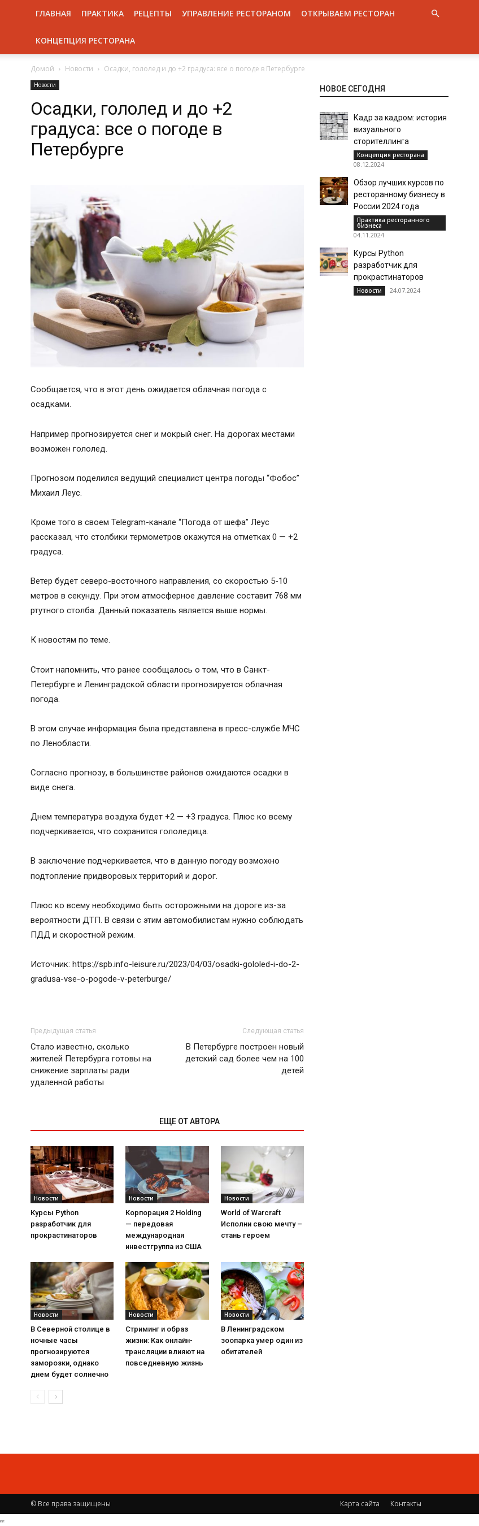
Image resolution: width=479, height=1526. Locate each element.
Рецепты (153, 13)
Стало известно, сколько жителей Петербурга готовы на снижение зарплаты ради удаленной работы (91, 1064)
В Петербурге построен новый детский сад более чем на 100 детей (244, 1059)
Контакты (405, 1503)
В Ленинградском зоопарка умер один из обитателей (262, 1340)
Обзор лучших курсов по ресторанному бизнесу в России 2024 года (399, 194)
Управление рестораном (236, 13)
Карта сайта (360, 1503)
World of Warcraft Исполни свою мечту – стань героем (261, 1223)
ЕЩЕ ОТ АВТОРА (189, 1121)
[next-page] (56, 1397)
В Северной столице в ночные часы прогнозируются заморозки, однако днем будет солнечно (70, 1351)
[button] (434, 13)
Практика (102, 13)
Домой (42, 68)
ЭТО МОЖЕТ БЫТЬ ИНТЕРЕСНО (89, 1121)
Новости (79, 68)
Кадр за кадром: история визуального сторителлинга (400, 129)
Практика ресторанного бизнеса (393, 222)
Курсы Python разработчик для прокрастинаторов (64, 1223)
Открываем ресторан (348, 13)
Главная (53, 13)
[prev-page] (38, 1397)
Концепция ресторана (85, 40)
